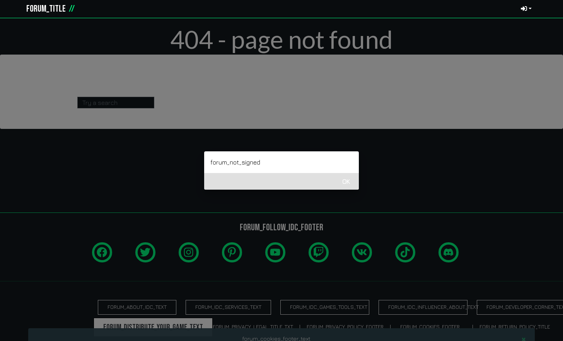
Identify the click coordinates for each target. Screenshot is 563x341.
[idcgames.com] (14, 9)
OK (346, 181)
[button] (546, 8)
